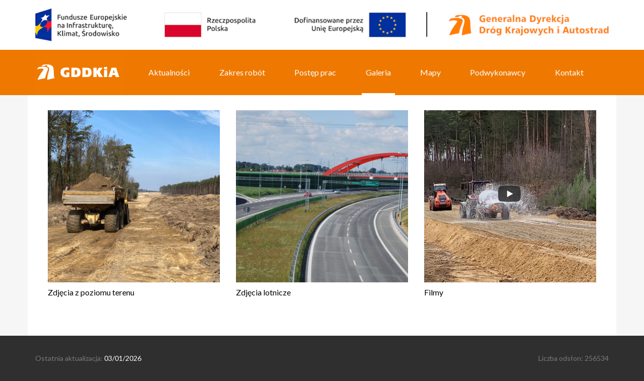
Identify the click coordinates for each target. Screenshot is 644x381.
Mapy (430, 72)
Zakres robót (242, 72)
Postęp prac (315, 72)
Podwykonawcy (497, 72)
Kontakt (569, 72)
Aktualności (169, 72)
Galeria (378, 72)
